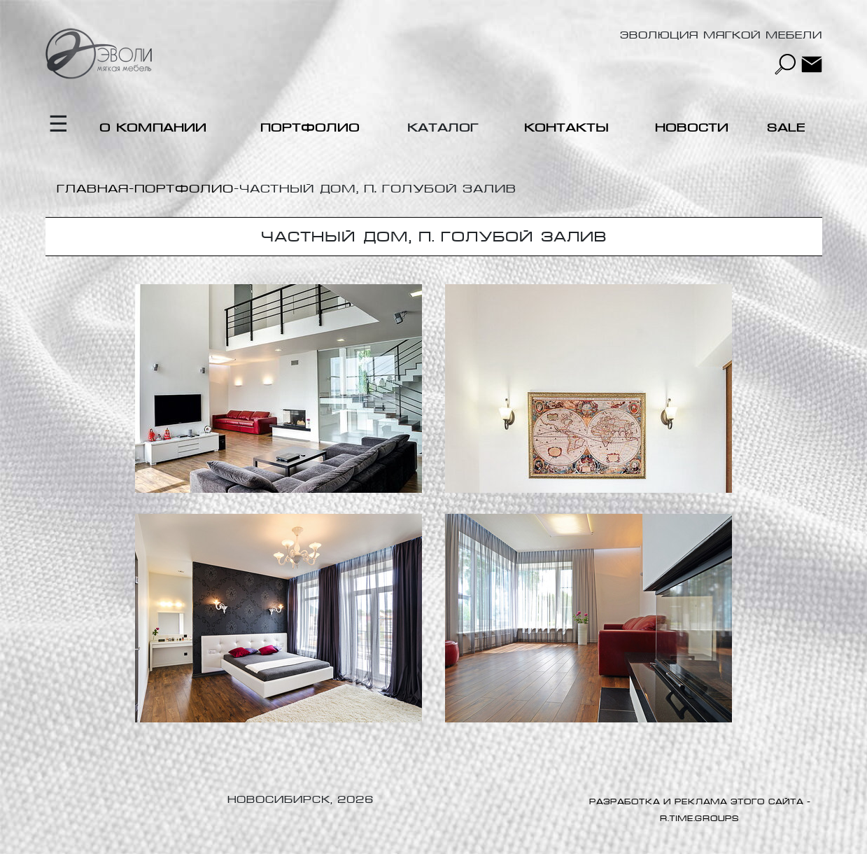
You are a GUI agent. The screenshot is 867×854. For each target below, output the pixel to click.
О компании (152, 128)
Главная (93, 189)
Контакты (566, 128)
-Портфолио (181, 189)
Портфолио (310, 128)
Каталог (443, 128)
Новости (691, 128)
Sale (786, 128)
